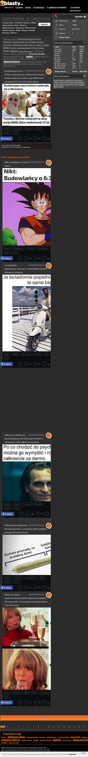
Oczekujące (38, 8)
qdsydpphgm (79, 83)
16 (79, 727)
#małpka (31, 248)
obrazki (35, 740)
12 (59, 727)
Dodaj (28, 8)
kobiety (3, 737)
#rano (6, 253)
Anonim (59, 49)
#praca (7, 693)
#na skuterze (26, 354)
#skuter (38, 354)
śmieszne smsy (13, 743)
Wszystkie (83, 71)
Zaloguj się (5, 147)
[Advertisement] (26, 384)
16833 (74, 21)
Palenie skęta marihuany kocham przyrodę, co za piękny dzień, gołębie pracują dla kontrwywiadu (25, 529)
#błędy (15, 354)
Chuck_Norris (61, 66)
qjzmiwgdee (80, 85)
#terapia (7, 508)
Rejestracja (75, 11)
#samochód (17, 129)
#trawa (42, 578)
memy (29, 56)
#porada (7, 504)
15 (74, 727)
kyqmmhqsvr (59, 81)
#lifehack (39, 504)
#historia (29, 129)
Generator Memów (57, 8)
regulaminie (72, 754)
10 (49, 727)
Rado (58, 62)
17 (85, 727)
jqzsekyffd (69, 81)
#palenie (7, 578)
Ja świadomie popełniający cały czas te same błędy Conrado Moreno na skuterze (26, 269)
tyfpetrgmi (78, 81)
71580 (74, 25)
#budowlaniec (18, 248)
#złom (6, 133)
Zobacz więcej (64, 37)
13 (64, 727)
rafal (58, 58)
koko (58, 53)
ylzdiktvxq (58, 83)
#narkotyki (31, 578)
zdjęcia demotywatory (26, 51)
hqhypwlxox (69, 85)
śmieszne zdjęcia (63, 737)
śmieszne (42, 737)
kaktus (58, 60)
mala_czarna (61, 64)
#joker (17, 504)
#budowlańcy (43, 248)
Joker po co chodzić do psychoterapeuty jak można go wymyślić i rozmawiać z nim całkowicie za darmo (24, 438)
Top (8, 8)
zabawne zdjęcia (10, 739)
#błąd (6, 354)
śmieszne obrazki (37, 54)
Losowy (19, 8)
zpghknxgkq (59, 85)
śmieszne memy (16, 736)
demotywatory (12, 61)
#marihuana (19, 578)
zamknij (83, 753)
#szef (34, 693)
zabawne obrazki (32, 737)
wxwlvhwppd (68, 83)
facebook (4, 743)
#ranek (7, 248)
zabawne (85, 737)
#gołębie (7, 582)
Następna (48, 96)
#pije (26, 693)
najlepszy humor (26, 740)
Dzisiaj (74, 71)
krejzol (58, 51)
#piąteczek (44, 693)
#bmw (6, 129)
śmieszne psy (67, 740)
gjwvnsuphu (59, 87)
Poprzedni (4, 96)
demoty (57, 739)
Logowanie (75, 8)
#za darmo (27, 504)
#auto (38, 129)
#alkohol (17, 693)
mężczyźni (75, 737)
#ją (46, 354)
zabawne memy (52, 737)
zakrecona (61, 68)
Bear (58, 55)
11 (54, 727)
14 (69, 727)
